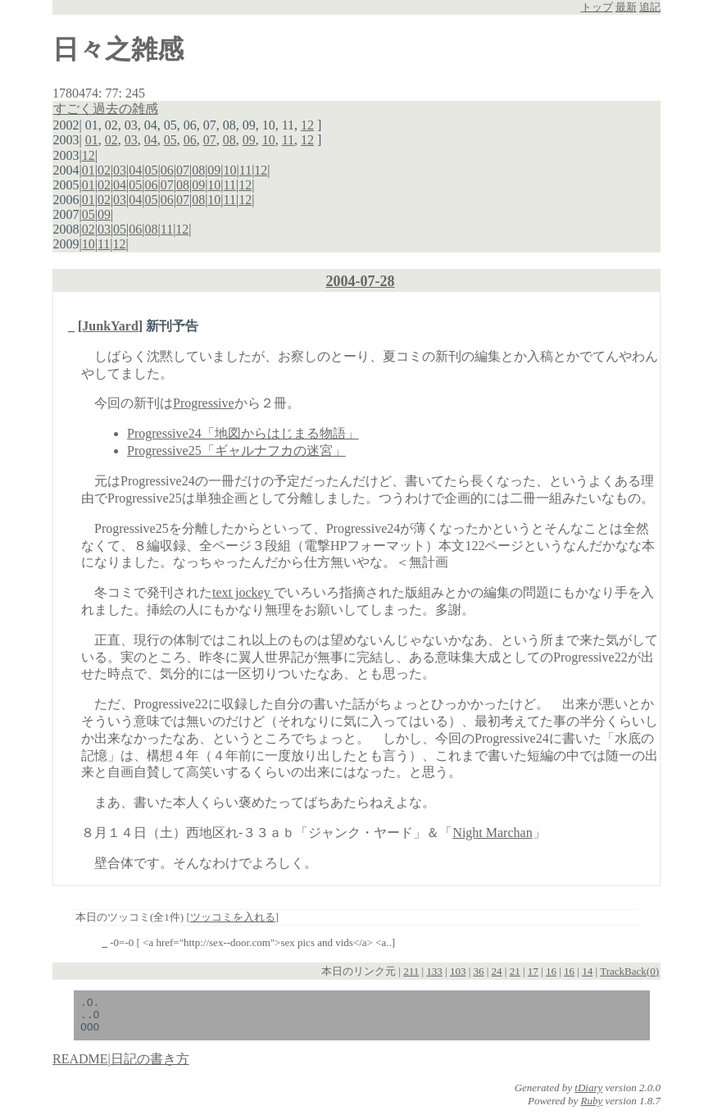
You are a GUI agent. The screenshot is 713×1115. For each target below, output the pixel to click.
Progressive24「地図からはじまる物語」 (243, 433)
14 (587, 971)
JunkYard (110, 326)
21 (515, 971)
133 (434, 971)
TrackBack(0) (629, 971)
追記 (650, 7)
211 (411, 971)
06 (190, 140)
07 (209, 140)
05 (170, 140)
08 (229, 140)
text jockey (243, 592)
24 (497, 971)
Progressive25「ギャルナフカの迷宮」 (236, 450)
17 (533, 971)
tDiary (588, 1095)
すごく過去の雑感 (105, 109)
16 (551, 971)
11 (288, 140)
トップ (597, 7)
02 (111, 140)
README (80, 1066)
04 (150, 140)
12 (307, 125)
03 (131, 140)
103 (458, 971)
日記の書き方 (150, 1066)
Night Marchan (492, 833)
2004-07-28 (360, 281)
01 (91, 140)
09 (249, 140)
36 (479, 971)
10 (268, 140)
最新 (626, 7)
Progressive (203, 403)
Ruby (592, 1108)
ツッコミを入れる (232, 917)
